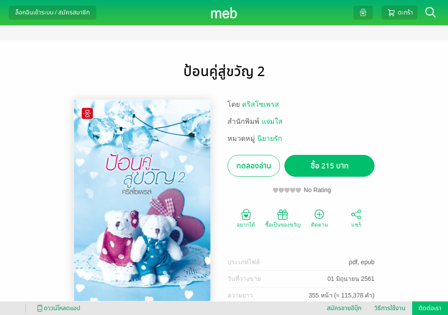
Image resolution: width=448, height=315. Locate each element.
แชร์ (356, 218)
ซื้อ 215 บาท (330, 166)
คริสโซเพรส (260, 104)
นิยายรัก (269, 138)
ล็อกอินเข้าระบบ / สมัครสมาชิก (52, 12)
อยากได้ (246, 218)
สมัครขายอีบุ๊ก (344, 308)
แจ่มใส (272, 121)
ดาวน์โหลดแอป (57, 308)
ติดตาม (319, 218)
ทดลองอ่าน (253, 166)
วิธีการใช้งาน (390, 308)
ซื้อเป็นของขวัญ (283, 218)
